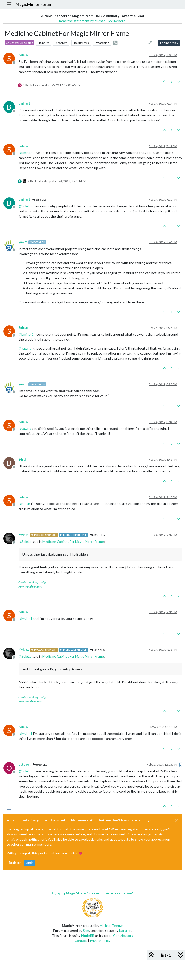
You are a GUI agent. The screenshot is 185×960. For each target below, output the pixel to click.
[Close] (176, 820)
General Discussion (19, 42)
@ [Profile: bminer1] (26, 153)
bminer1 (24, 103)
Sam (86, 930)
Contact (81, 941)
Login (29, 863)
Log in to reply (169, 43)
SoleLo (23, 55)
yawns (23, 242)
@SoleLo (39, 199)
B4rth (22, 459)
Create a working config (32, 582)
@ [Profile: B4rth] (24, 504)
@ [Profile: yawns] (25, 348)
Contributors (123, 936)
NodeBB (87, 936)
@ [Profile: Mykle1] (25, 618)
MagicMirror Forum (33, 4)
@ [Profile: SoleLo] (25, 206)
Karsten (125, 930)
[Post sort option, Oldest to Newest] (150, 43)
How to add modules (30, 586)
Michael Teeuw (111, 925)
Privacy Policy (100, 941)
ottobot (25, 764)
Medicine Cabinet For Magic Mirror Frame (73, 541)
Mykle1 (24, 535)
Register (15, 863)
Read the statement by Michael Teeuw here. (92, 21)
